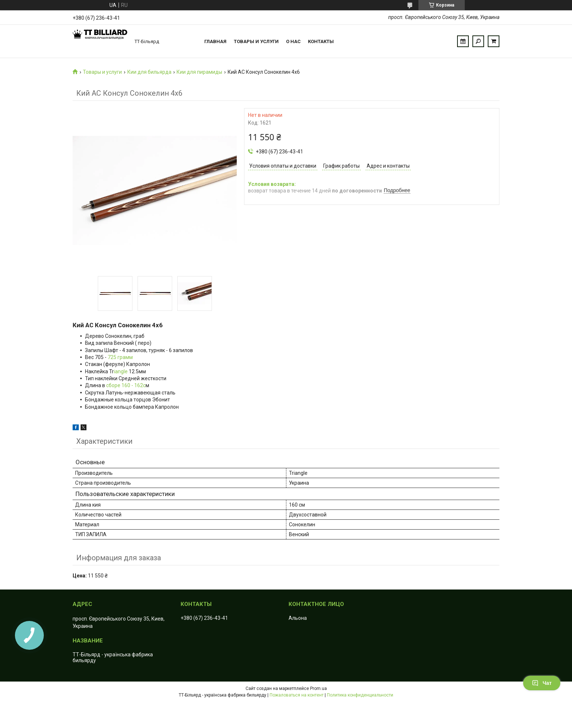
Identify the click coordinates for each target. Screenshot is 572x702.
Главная (215, 41)
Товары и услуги (256, 41)
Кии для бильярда (149, 72)
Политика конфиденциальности (360, 695)
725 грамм (120, 357)
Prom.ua (318, 688)
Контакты (321, 41)
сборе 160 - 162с (126, 385)
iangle (121, 371)
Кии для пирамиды (199, 72)
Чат (542, 683)
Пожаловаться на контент (297, 695)
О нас (293, 41)
